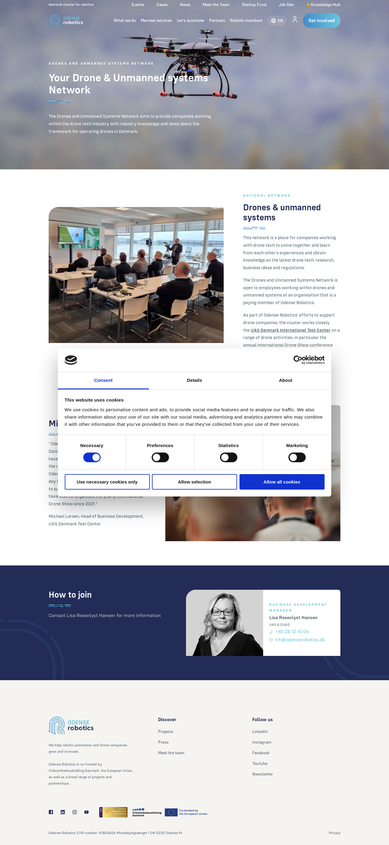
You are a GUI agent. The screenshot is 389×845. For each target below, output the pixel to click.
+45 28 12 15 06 (289, 631)
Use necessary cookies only (107, 481)
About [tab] (285, 380)
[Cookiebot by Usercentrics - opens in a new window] (298, 360)
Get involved (321, 20)
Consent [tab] (103, 380)
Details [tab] (194, 380)
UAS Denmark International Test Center (291, 330)
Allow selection (194, 481)
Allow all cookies (281, 481)
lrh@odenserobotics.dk (297, 640)
